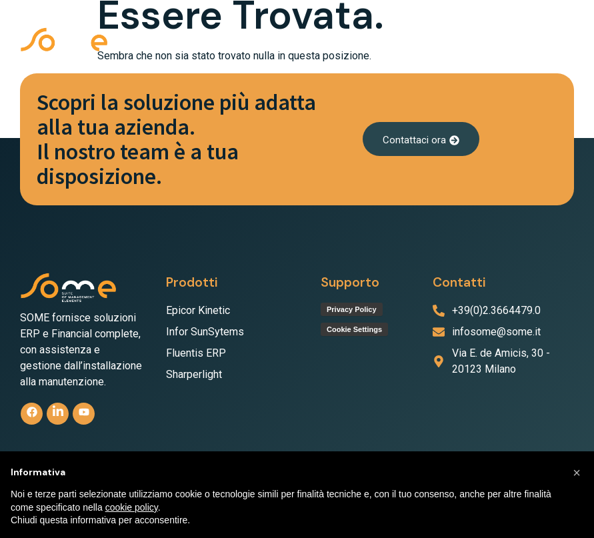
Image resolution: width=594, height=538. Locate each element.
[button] (560, 41)
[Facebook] (32, 414)
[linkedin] (58, 414)
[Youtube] (84, 414)
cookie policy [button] (131, 507)
